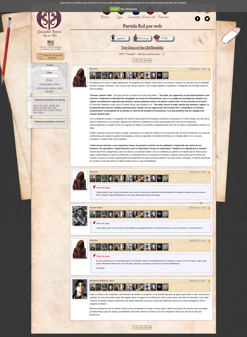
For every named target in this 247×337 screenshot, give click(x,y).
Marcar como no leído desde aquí (209, 69)
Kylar (49, 108)
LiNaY (54, 108)
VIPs (161, 38)
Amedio (36, 105)
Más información (128, 9)
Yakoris (40, 112)
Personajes (141, 38)
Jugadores (117, 38)
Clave (49, 72)
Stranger (58, 110)
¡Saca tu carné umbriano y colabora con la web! (50, 48)
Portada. (49, 21)
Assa (41, 105)
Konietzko (43, 108)
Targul (35, 112)
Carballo (52, 105)
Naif (44, 110)
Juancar (36, 108)
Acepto (114, 9)
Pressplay (51, 110)
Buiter (46, 105)
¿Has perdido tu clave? (49, 84)
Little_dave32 (38, 110)
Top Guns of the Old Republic (142, 47)
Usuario (49, 65)
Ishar (58, 105)
